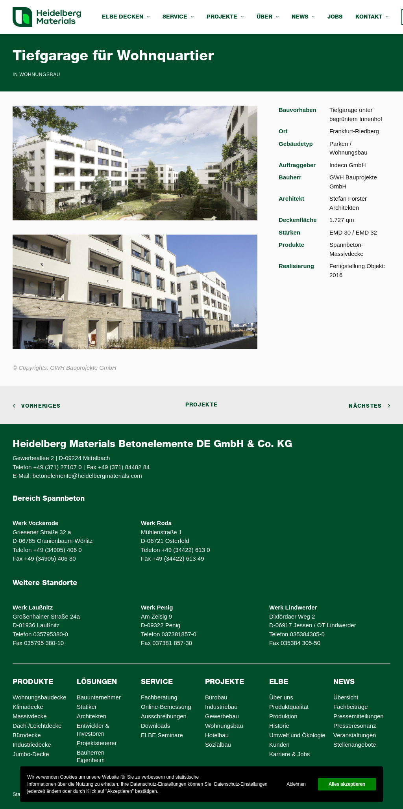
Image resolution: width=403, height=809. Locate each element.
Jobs (334, 17)
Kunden (279, 744)
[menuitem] (125, 17)
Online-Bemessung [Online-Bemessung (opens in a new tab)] (166, 706)
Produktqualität (289, 706)
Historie (279, 725)
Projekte (225, 17)
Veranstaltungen (354, 735)
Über (268, 17)
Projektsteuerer (97, 743)
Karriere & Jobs (289, 754)
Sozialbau (218, 744)
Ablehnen (296, 784)
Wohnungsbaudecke (40, 697)
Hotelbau (217, 735)
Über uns (281, 697)
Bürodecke (27, 735)
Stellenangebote (354, 744)
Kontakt (371, 17)
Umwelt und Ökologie (297, 735)
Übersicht (345, 697)
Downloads (155, 725)
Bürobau (216, 697)
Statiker (87, 706)
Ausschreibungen (164, 716)
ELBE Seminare (162, 735)
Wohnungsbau (39, 74)
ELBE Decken (126, 17)
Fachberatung (159, 697)
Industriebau (221, 706)
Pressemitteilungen (358, 716)
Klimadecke (28, 706)
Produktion (283, 716)
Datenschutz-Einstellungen (240, 784)
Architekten (91, 716)
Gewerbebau (222, 716)
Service (178, 17)
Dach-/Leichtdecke (37, 725)
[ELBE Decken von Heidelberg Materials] (47, 17)
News (303, 17)
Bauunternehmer (99, 697)
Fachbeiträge (350, 706)
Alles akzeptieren (347, 784)
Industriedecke (32, 744)
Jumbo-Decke (31, 754)
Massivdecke (30, 716)
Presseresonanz (354, 725)
